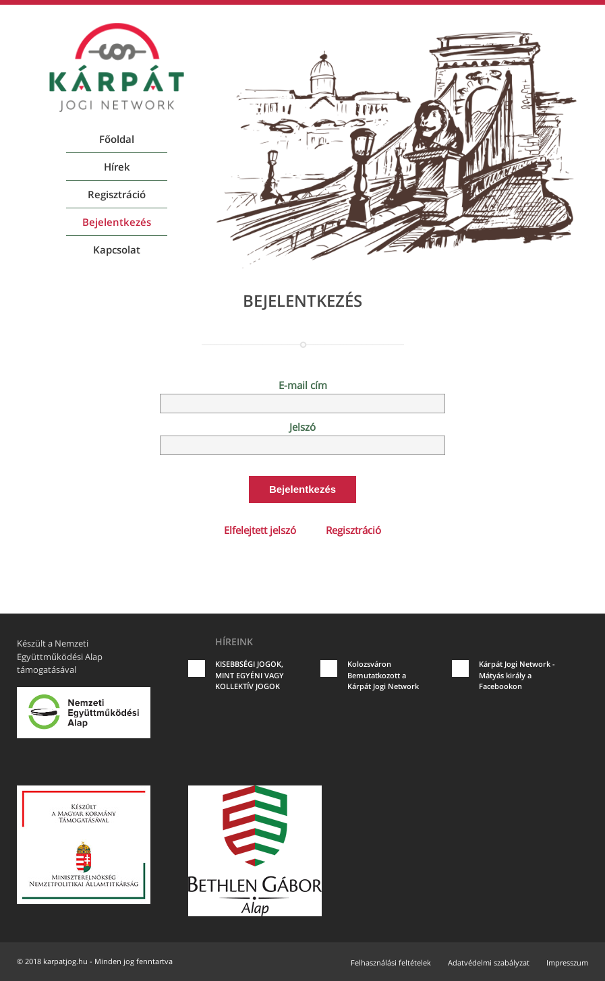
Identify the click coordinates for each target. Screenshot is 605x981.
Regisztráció (117, 194)
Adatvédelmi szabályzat (488, 962)
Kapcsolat (116, 249)
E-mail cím (303, 385)
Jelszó (302, 427)
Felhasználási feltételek (391, 962)
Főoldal (116, 139)
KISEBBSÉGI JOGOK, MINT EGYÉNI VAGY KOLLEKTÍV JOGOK (249, 675)
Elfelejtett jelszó (260, 530)
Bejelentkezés (116, 222)
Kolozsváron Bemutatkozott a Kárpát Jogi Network (383, 675)
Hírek (117, 166)
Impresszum (567, 962)
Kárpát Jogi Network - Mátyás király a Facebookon (517, 675)
